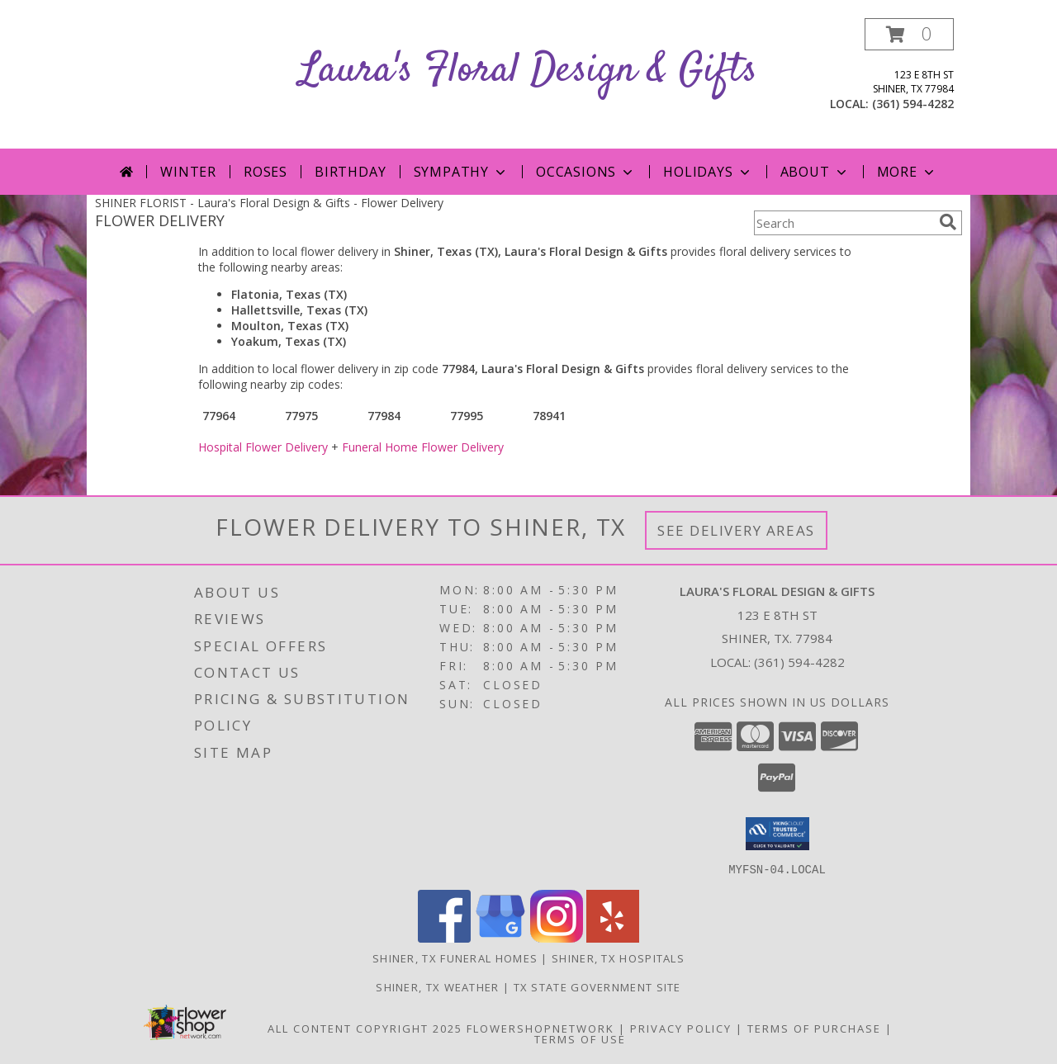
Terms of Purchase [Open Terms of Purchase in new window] (814, 1027)
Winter (188, 172)
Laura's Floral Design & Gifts (528, 70)
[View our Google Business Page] (500, 937)
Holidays (707, 172)
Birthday (350, 172)
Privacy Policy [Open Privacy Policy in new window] (681, 1027)
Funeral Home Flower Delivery (423, 447)
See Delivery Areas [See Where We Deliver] (736, 530)
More (907, 172)
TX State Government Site (597, 986)
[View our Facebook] (444, 937)
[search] (948, 222)
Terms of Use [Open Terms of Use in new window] (580, 1038)
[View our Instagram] (556, 937)
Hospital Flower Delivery (263, 447)
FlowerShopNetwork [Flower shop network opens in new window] (540, 1027)
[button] (909, 34)
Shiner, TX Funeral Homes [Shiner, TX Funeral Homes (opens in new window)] (455, 957)
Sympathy (461, 172)
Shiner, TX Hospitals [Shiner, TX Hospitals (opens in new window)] (618, 957)
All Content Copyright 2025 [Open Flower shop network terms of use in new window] (365, 1027)
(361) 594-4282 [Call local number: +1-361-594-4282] (913, 103)
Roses (265, 172)
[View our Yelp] (612, 937)
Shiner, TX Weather (437, 986)
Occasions (586, 172)
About (815, 172)
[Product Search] (843, 222)
